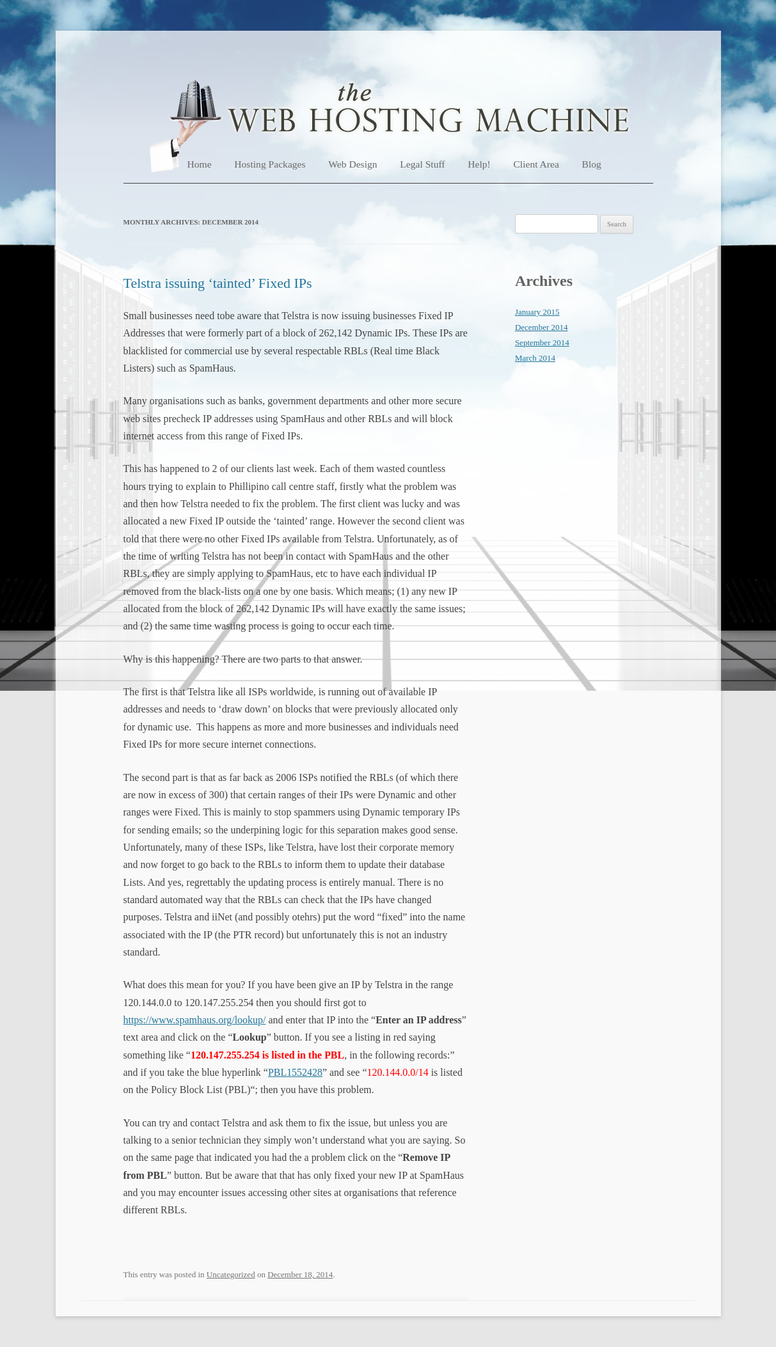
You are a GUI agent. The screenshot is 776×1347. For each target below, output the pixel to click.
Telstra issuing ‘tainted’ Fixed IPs (217, 283)
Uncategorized (231, 1274)
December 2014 (541, 327)
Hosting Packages (269, 164)
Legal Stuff (422, 164)
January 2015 (537, 312)
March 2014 (535, 358)
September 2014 (542, 342)
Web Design (352, 164)
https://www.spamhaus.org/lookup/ (194, 1019)
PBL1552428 (295, 1072)
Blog (591, 164)
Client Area (535, 164)
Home (199, 164)
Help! (479, 164)
